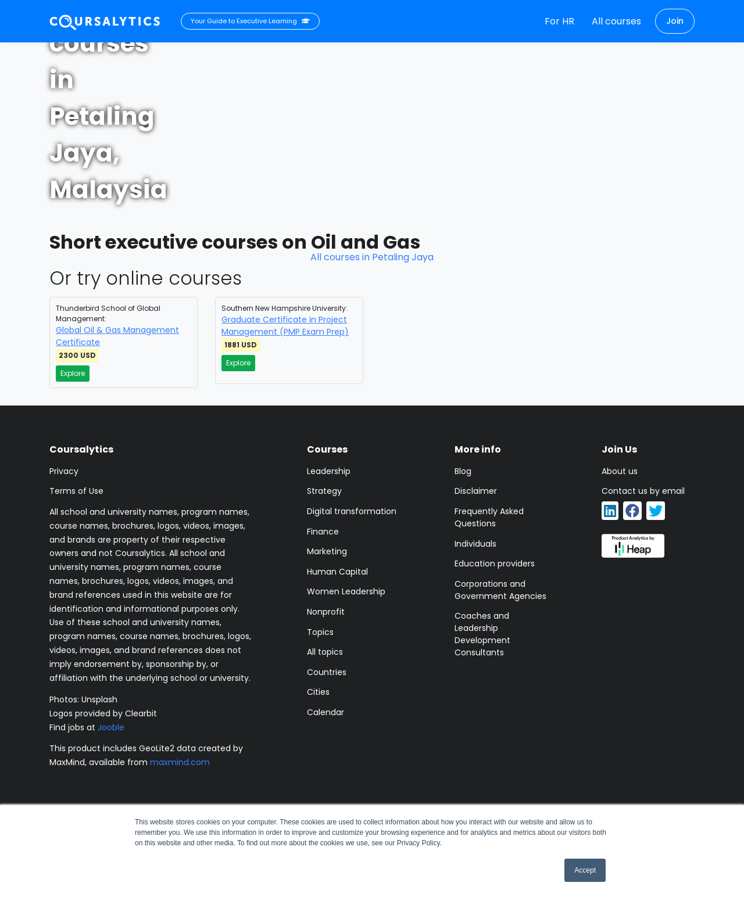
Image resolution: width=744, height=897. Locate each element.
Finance (323, 531)
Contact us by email (643, 491)
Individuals (475, 544)
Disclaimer (476, 491)
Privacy (63, 471)
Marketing (327, 551)
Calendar (325, 712)
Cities (318, 692)
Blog (463, 471)
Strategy (324, 491)
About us (620, 471)
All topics (325, 652)
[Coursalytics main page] (105, 21)
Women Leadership (346, 591)
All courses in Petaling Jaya (372, 257)
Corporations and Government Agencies (500, 590)
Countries (326, 672)
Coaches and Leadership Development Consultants (482, 634)
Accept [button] (585, 870)
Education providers (495, 563)
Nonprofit (326, 612)
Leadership (328, 471)
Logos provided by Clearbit (103, 713)
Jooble (111, 727)
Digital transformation (351, 511)
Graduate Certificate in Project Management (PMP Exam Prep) (285, 326)
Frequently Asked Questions (489, 517)
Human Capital (337, 571)
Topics (320, 632)
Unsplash (99, 699)
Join (675, 21)
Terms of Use (76, 491)
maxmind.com (180, 762)
